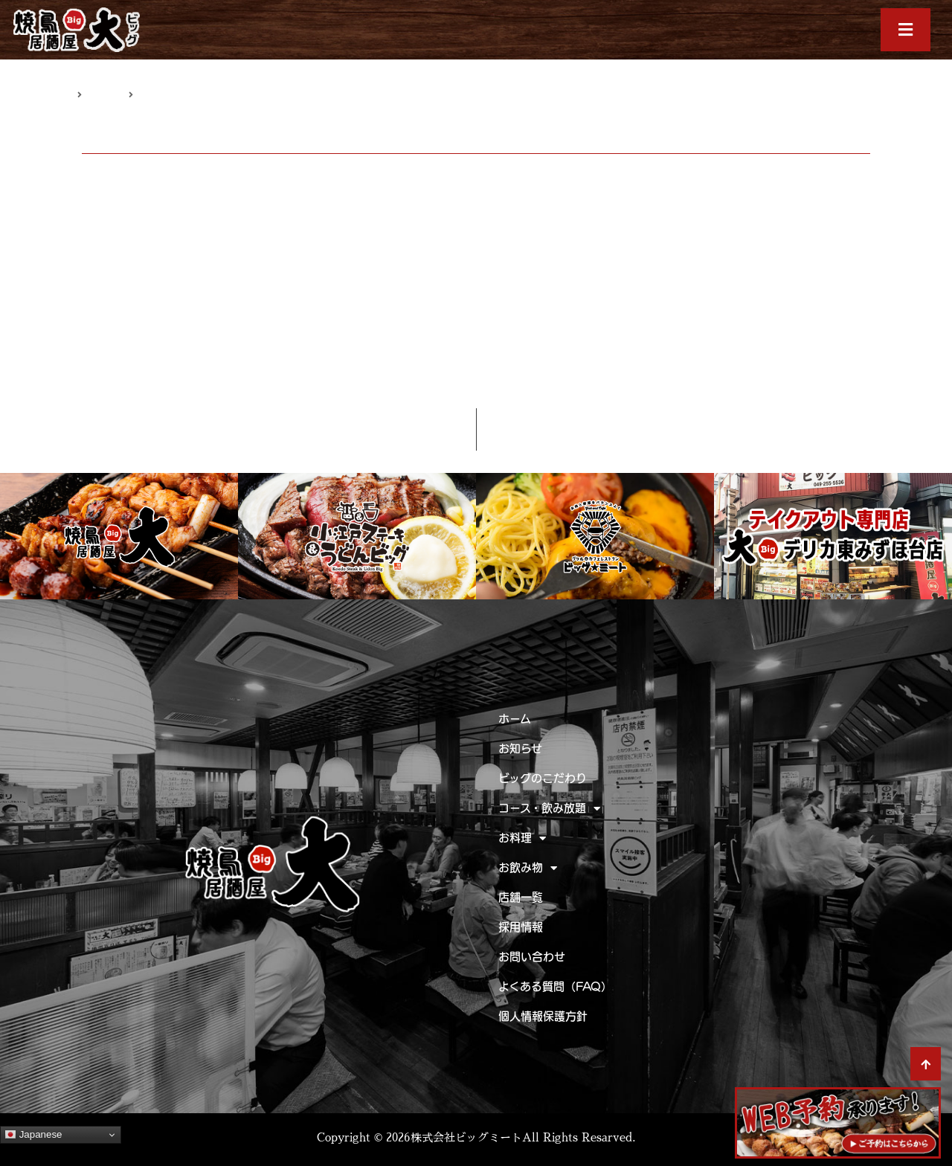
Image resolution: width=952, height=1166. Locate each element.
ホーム (514, 718)
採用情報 (520, 927)
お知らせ (105, 94)
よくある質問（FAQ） (555, 986)
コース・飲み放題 (549, 809)
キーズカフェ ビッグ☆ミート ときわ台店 (448, 382)
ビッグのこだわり (542, 778)
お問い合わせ (531, 956)
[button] (906, 29)
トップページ (45, 94)
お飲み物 (527, 868)
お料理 (522, 838)
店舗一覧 (520, 897)
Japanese (33, 1135)
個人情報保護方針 (543, 1016)
